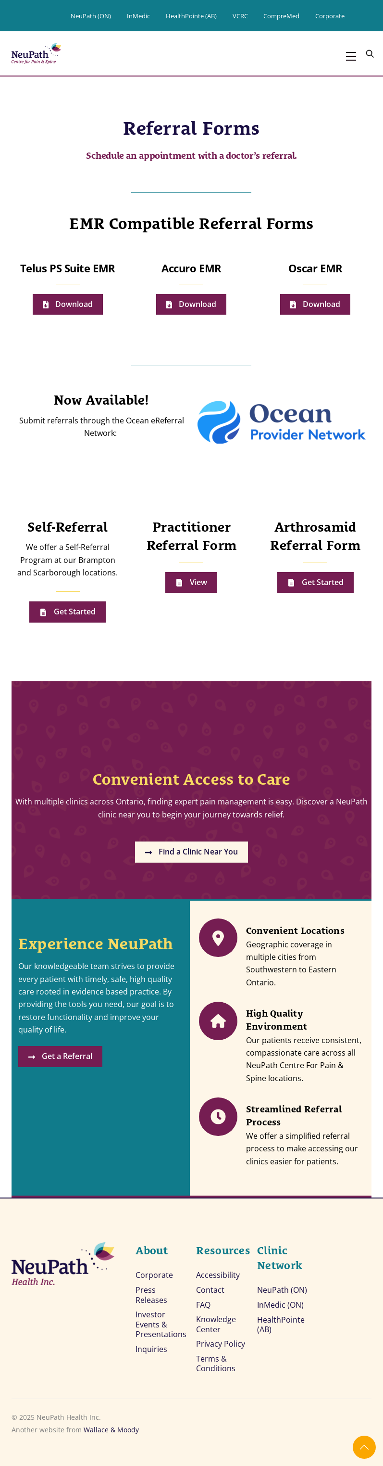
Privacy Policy (220, 1341)
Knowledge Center (216, 1321)
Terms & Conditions (215, 1361)
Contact (210, 1286)
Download (68, 304)
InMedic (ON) (280, 1302)
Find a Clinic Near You (191, 853)
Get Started (67, 611)
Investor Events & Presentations (161, 1321)
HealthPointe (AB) (191, 16)
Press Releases (151, 1291)
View (191, 582)
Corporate (330, 16)
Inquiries (151, 1346)
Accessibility (218, 1271)
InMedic (138, 16)
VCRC (240, 16)
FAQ (203, 1301)
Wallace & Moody (111, 1426)
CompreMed (281, 16)
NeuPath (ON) (91, 16)
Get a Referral (62, 1061)
